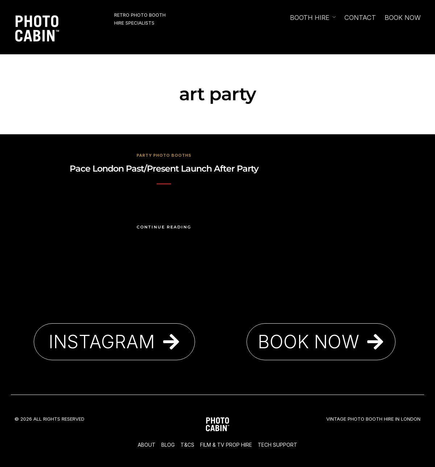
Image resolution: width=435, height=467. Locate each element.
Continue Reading (164, 227)
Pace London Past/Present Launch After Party (164, 168)
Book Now (402, 17)
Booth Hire (310, 17)
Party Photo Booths (164, 155)
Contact (360, 17)
